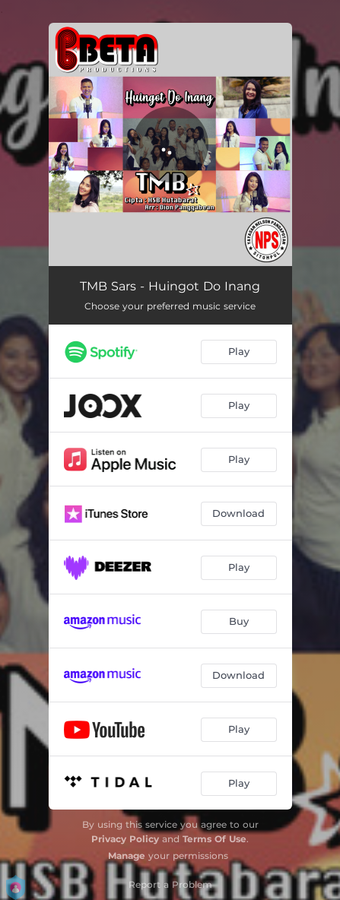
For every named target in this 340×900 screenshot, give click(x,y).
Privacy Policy (125, 839)
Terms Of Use (214, 839)
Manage (126, 855)
